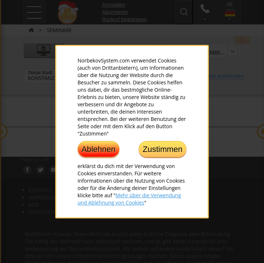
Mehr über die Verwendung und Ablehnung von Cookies (129, 198)
